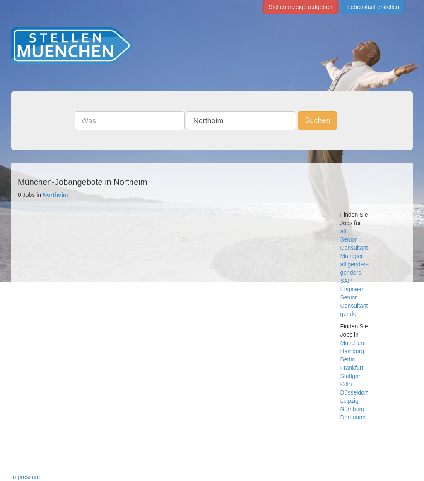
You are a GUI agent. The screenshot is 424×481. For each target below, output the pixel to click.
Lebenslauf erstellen (373, 7)
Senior (348, 239)
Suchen (317, 120)
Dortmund (353, 417)
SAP (346, 281)
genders (350, 272)
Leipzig (349, 400)
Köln (346, 384)
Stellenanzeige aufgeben (300, 7)
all (343, 231)
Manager (351, 256)
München (352, 343)
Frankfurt (352, 367)
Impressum (25, 477)
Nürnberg (352, 409)
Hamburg (352, 351)
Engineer (352, 289)
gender (349, 314)
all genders (354, 264)
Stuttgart (351, 376)
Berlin (347, 359)
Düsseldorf (354, 392)
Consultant (354, 247)
